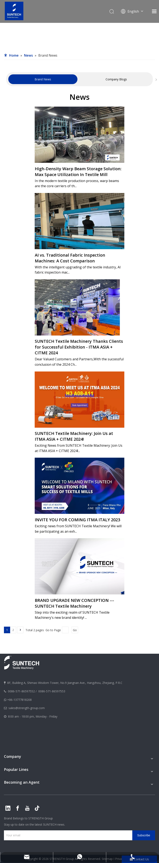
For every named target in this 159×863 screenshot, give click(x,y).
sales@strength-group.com (26, 708)
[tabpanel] (42, 79)
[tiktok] (37, 808)
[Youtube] (27, 808)
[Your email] (67, 835)
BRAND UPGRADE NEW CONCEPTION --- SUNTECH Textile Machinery (74, 603)
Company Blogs (116, 79)
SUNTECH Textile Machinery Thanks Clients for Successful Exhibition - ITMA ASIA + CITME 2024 (79, 347)
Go (75, 630)
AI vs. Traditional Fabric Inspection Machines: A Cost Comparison (70, 258)
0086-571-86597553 (51, 691)
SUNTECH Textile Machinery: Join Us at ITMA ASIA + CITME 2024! (74, 436)
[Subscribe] (143, 835)
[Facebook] (18, 808)
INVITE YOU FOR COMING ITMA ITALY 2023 (77, 520)
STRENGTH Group (40, 818)
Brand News (43, 79)
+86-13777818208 (19, 700)
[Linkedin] (8, 808)
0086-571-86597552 (21, 691)
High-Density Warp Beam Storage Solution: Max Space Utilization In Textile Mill (78, 171)
